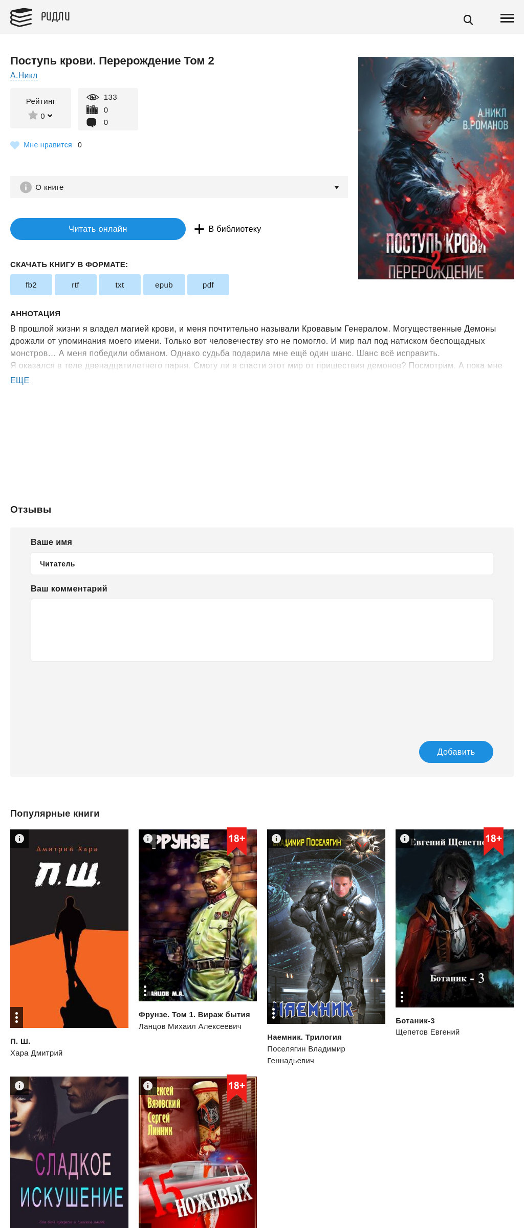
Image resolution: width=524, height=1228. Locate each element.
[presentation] (108, 695)
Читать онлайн (74, 229)
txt (119, 285)
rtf (75, 285)
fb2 (31, 285)
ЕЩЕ (20, 381)
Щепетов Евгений (428, 1032)
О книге (51, 187)
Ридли (58, 16)
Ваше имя (51, 543)
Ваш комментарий (69, 589)
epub (164, 285)
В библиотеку (189, 229)
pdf (208, 285)
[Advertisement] (262, 429)
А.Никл (24, 75)
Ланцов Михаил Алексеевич (191, 1027)
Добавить (446, 752)
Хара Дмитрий (36, 1053)
